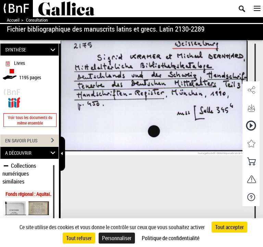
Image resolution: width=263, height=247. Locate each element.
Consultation (37, 20)
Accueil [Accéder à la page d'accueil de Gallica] (13, 20)
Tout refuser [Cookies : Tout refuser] (79, 238)
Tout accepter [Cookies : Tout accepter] (229, 227)
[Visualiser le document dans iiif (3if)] (14, 101)
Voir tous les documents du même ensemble (30, 120)
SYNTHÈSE (31, 50)
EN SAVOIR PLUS (32, 140)
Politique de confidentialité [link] (170, 238)
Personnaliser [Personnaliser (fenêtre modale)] (117, 238)
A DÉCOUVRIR (31, 153)
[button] (251, 90)
